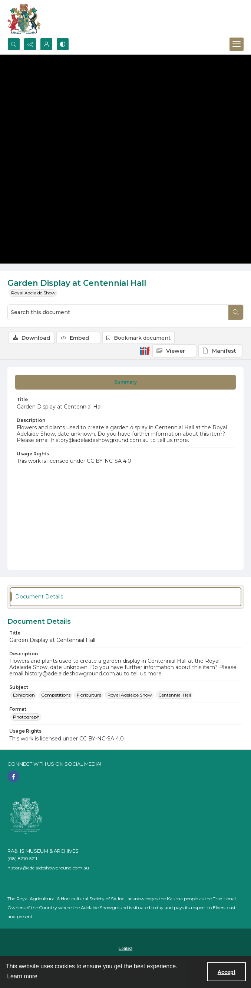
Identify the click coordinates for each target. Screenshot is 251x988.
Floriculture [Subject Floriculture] (89, 695)
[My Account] (46, 44)
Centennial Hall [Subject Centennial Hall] (174, 695)
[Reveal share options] (30, 44)
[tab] (125, 382)
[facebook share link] (13, 776)
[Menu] (236, 44)
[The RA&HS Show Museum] (24, 19)
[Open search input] (14, 44)
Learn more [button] (22, 976)
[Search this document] (118, 312)
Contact (125, 948)
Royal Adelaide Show (33, 293)
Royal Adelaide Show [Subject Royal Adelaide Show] (130, 695)
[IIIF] (145, 350)
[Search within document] (235, 312)
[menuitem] (125, 947)
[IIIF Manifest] (220, 351)
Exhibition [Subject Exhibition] (24, 695)
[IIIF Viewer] (174, 351)
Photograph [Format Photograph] (26, 717)
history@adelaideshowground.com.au (48, 868)
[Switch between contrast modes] (63, 44)
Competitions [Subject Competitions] (55, 695)
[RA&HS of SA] (25, 815)
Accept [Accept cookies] (226, 972)
